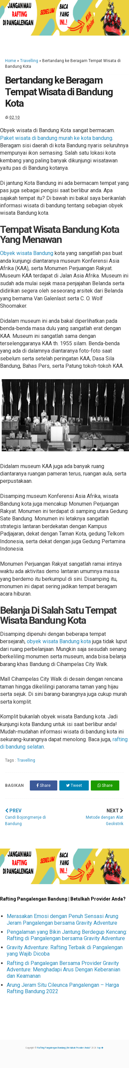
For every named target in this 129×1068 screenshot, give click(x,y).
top (100, 1048)
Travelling (29, 60)
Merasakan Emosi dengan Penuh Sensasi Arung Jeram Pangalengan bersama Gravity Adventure (62, 919)
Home (10, 60)
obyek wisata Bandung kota (59, 641)
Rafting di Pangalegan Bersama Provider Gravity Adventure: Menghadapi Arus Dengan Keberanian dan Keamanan (63, 969)
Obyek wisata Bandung (26, 253)
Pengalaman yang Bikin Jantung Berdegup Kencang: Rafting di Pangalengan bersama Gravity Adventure (67, 935)
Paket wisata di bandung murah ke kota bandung (56, 138)
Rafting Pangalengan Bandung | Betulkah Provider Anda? (63, 1048)
